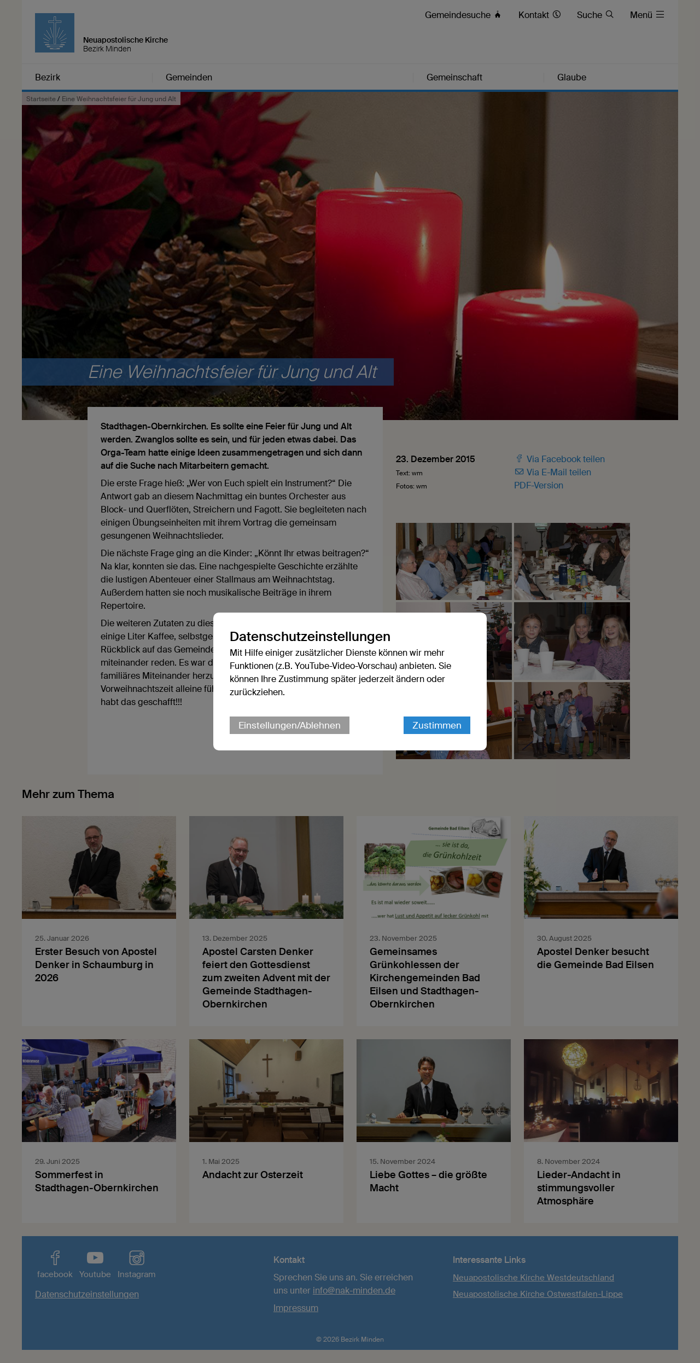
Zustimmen (437, 725)
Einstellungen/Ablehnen (289, 725)
